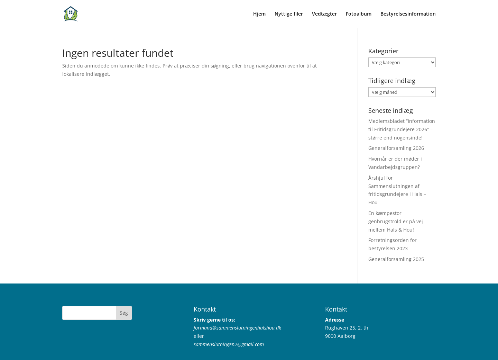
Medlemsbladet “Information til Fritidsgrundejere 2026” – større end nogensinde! (401, 129)
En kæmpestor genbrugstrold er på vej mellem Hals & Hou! (395, 221)
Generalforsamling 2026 (396, 148)
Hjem (259, 14)
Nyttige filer (289, 14)
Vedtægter (324, 14)
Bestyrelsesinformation (408, 14)
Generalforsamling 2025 (396, 259)
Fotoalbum (358, 14)
